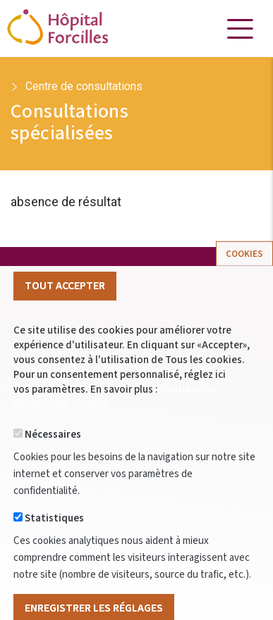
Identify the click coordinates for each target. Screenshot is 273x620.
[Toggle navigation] (239, 29)
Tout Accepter (65, 307)
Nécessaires (53, 457)
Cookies (244, 276)
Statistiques (54, 540)
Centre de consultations (83, 86)
